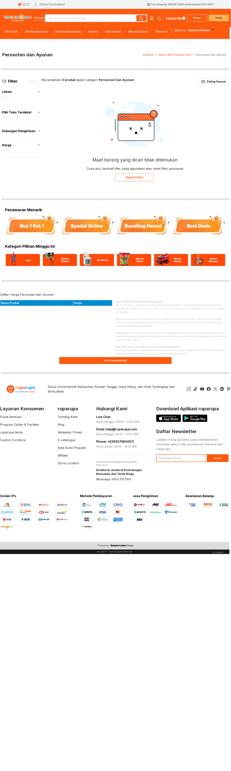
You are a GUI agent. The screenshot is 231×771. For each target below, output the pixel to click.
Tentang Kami (68, 540)
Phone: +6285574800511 (115, 565)
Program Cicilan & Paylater (19, 548)
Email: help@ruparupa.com (116, 553)
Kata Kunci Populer (72, 571)
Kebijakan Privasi (70, 556)
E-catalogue (66, 563)
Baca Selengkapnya (115, 483)
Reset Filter (134, 301)
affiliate (63, 579)
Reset (34, 204)
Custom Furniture (13, 563)
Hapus (5, 220)
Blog (61, 548)
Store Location (68, 587)
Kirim (217, 581)
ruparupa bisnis (11, 556)
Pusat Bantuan (11, 540)
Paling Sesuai (213, 205)
